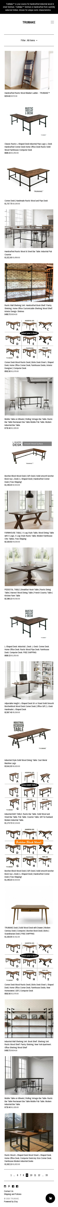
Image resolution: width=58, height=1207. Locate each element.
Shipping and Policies (12, 1194)
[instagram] (5, 1186)
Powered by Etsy (11, 1201)
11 (35, 1175)
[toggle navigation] (52, 22)
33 (46, 1175)
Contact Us (8, 1191)
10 (31, 1175)
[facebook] (13, 1186)
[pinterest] (9, 1186)
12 (39, 1175)
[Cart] (50, 1198)
